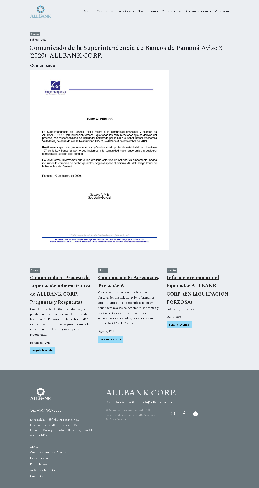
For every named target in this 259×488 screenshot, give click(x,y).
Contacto (222, 11)
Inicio (88, 11)
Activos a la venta (198, 11)
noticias (35, 34)
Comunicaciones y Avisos (115, 11)
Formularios (171, 11)
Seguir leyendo (42, 350)
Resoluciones (148, 11)
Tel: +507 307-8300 (46, 410)
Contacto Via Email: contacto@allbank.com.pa (139, 402)
